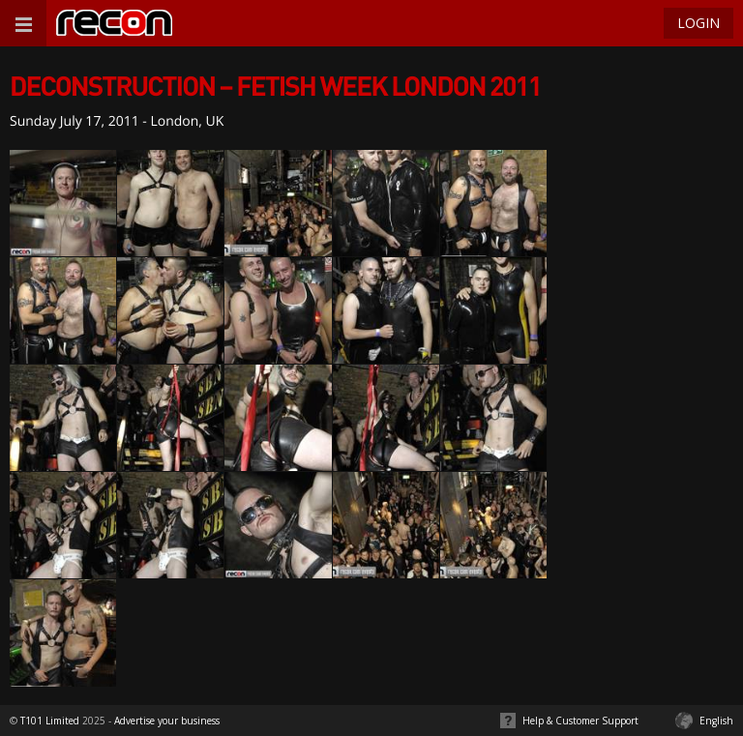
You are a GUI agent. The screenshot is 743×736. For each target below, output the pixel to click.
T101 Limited (49, 720)
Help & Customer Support (580, 720)
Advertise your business (167, 720)
